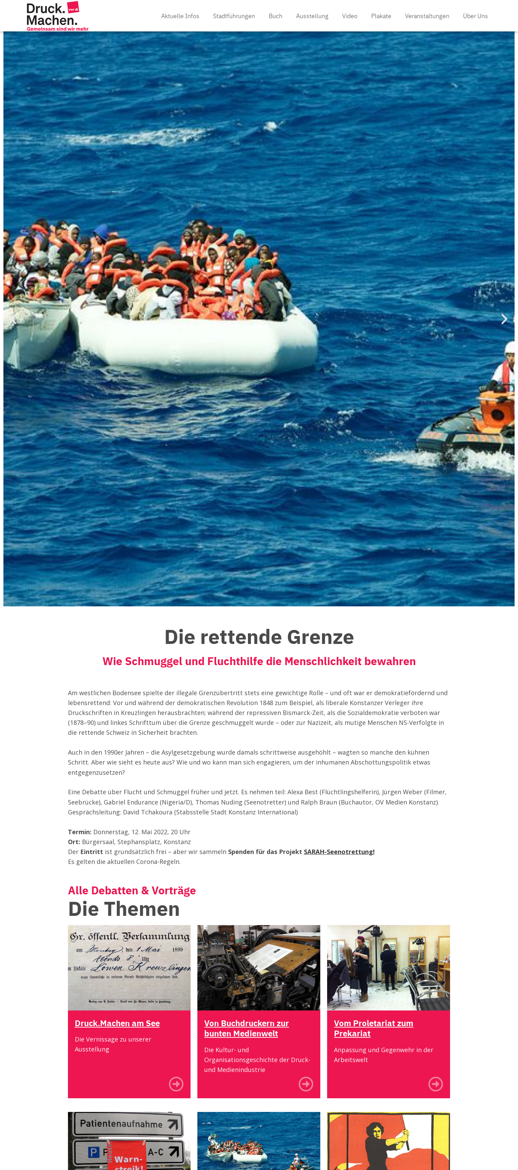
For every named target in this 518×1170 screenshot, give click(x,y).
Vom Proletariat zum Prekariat (375, 1033)
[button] (13, 325)
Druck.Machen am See (119, 1028)
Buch (275, 18)
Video (350, 18)
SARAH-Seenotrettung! (339, 857)
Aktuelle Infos (180, 18)
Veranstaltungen (427, 18)
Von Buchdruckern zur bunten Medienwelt (248, 1033)
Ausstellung (312, 18)
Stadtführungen (234, 18)
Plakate (381, 18)
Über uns (475, 18)
